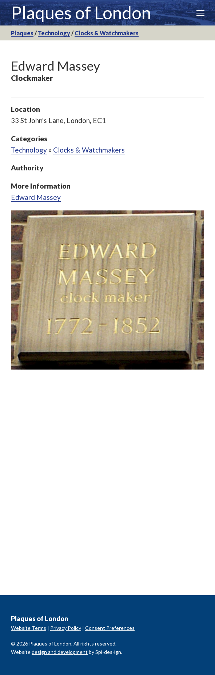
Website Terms (28, 628)
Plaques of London (81, 12)
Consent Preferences (110, 628)
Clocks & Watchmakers (107, 32)
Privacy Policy (65, 628)
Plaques (22, 32)
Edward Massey (36, 197)
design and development (60, 652)
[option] (107, 290)
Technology (54, 32)
